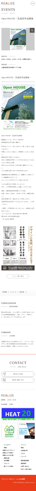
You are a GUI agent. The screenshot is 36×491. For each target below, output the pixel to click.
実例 (22, 447)
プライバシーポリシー (8, 479)
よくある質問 (20, 479)
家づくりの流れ (8, 466)
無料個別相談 (25, 460)
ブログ (23, 453)
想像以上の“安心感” (8, 455)
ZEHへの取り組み (26, 469)
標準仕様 (6, 458)
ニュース (23, 456)
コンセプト (7, 445)
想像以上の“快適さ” (8, 453)
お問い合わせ (25, 466)
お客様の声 (24, 450)
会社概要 (6, 460)
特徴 (5, 447)
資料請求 (23, 463)
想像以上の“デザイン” (9, 450)
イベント (23, 445)
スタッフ (6, 463)
